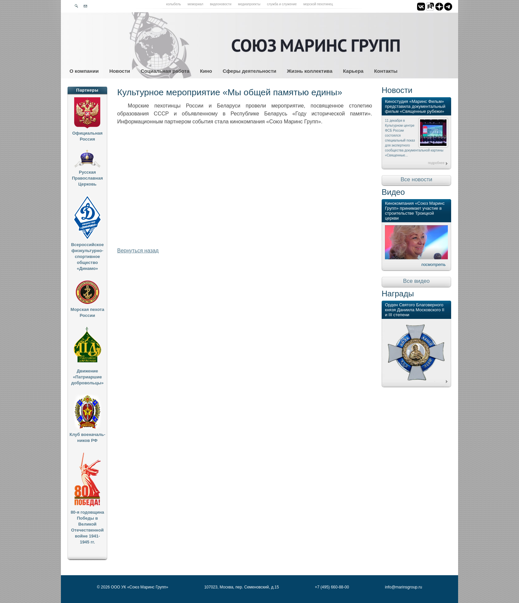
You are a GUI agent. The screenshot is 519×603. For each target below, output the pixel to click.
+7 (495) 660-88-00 (332, 587)
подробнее (436, 163)
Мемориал (195, 4)
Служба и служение (282, 4)
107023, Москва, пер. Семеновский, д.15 (241, 587)
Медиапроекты (249, 4)
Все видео (416, 281)
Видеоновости (220, 4)
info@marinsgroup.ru (403, 587)
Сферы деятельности (249, 71)
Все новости (416, 179)
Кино (206, 71)
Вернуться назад (138, 250)
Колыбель (173, 4)
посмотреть (433, 264)
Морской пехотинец (318, 4)
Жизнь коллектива (309, 71)
